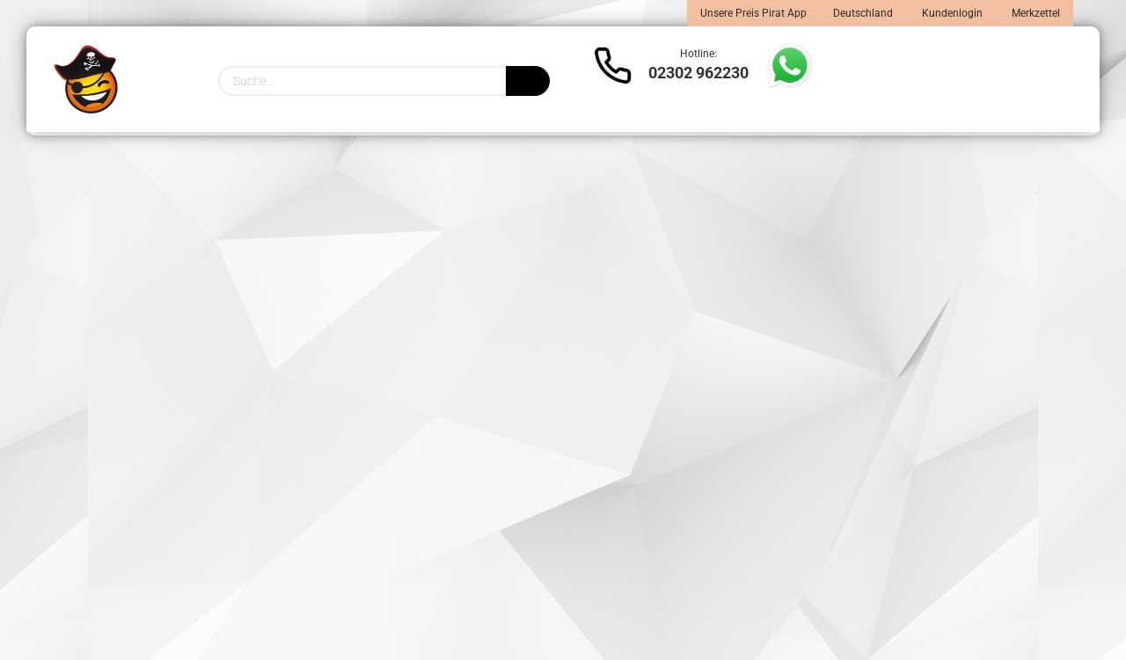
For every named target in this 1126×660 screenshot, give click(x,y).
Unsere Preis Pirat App (753, 13)
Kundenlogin (951, 13)
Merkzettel (1034, 13)
